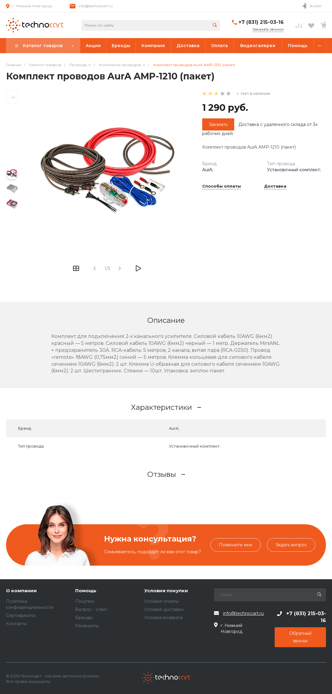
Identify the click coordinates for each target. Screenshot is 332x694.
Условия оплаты (161, 601)
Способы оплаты (221, 186)
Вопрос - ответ (91, 609)
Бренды (84, 617)
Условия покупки (166, 590)
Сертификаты (20, 615)
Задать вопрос (291, 545)
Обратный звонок (300, 637)
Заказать (218, 124)
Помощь (85, 590)
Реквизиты (87, 625)
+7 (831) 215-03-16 (261, 22)
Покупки (84, 601)
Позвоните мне (235, 545)
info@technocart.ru (95, 6)
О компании (21, 590)
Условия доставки (164, 609)
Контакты (16, 623)
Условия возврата (163, 617)
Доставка (275, 186)
